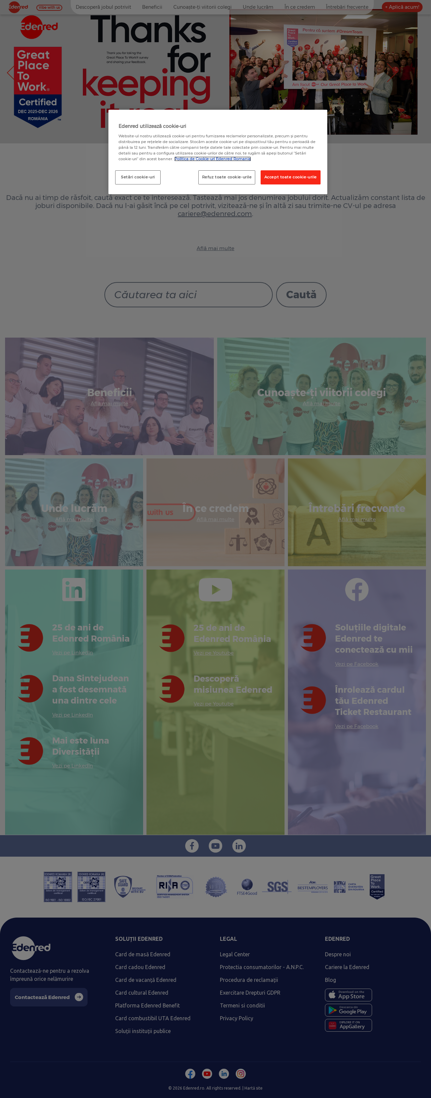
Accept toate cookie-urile (290, 177)
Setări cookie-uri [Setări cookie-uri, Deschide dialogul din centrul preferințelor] (138, 177)
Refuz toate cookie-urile (227, 177)
